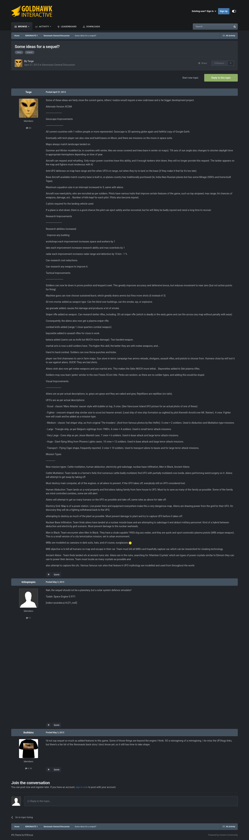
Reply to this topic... (39, 801)
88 (28, 128)
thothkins (28, 732)
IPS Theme (16, 835)
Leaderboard (68, 26)
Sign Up (224, 11)
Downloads (93, 26)
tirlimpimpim (29, 582)
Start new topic (190, 77)
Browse (22, 26)
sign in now (82, 787)
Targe (30, 61)
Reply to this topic (221, 77)
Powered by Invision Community (223, 835)
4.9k (28, 768)
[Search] (204, 26)
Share (202, 63)
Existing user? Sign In (204, 11)
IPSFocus (28, 835)
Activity (44, 26)
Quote (56, 574)
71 (28, 618)
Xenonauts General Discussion (58, 64)
